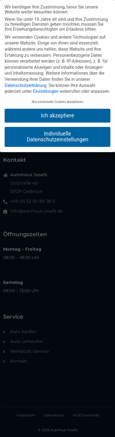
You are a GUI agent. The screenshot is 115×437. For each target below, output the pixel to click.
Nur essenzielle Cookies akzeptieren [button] (57, 99)
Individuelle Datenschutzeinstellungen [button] (57, 134)
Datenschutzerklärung (25, 82)
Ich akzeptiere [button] (57, 113)
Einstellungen (46, 88)
